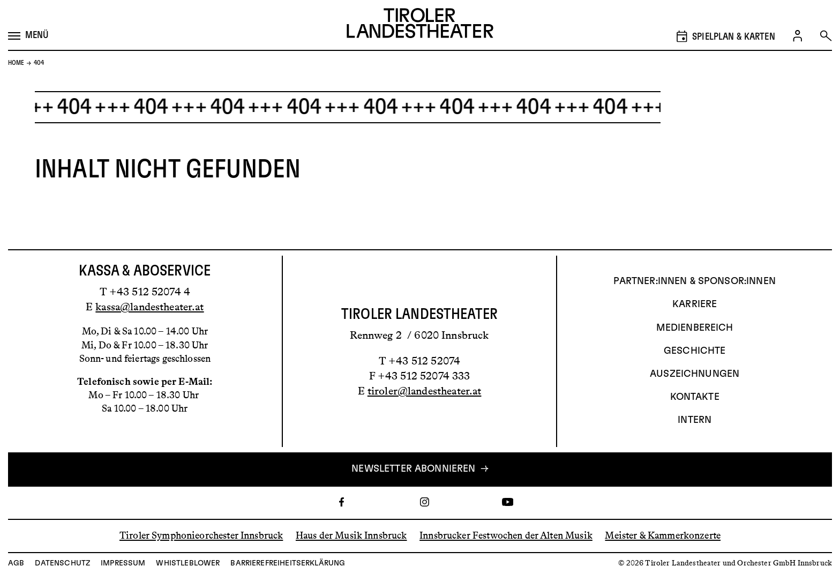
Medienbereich (694, 328)
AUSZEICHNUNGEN (694, 374)
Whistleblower (188, 563)
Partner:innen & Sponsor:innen (694, 281)
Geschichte (695, 351)
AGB (16, 563)
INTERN (694, 420)
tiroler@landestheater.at (425, 390)
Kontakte (694, 397)
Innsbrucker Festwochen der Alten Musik (505, 535)
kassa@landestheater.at (149, 306)
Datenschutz (62, 563)
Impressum (123, 563)
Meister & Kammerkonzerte (663, 535)
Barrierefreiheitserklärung (287, 563)
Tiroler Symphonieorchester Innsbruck (201, 535)
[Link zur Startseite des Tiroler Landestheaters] (420, 25)
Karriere (694, 304)
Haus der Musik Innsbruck (351, 535)
